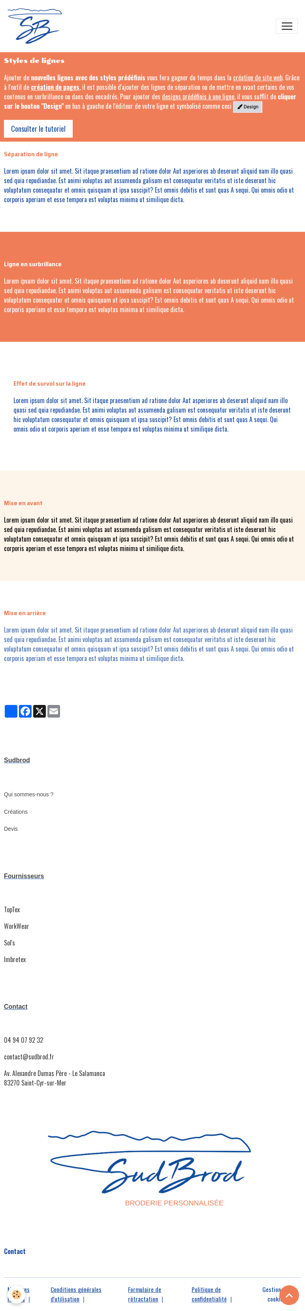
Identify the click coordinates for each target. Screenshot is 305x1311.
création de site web (257, 77)
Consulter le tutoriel (38, 128)
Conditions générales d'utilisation (76, 1293)
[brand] (37, 26)
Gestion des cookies (276, 1294)
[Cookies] (17, 1294)
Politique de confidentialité (209, 1293)
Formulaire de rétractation (144, 1293)
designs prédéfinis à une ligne (198, 96)
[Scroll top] (289, 1295)
